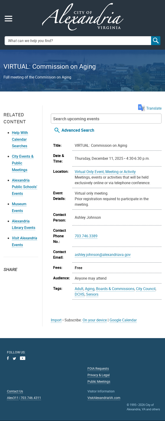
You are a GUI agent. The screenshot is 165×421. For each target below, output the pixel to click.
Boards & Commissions (115, 288)
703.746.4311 (31, 397)
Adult (79, 288)
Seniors (92, 294)
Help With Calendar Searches (20, 139)
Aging (89, 288)
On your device (95, 320)
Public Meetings (98, 381)
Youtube (22, 358)
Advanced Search (77, 130)
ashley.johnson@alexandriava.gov (103, 254)
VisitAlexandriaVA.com (103, 397)
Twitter (9, 278)
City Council (145, 288)
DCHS (79, 294)
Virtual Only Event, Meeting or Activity (105, 171)
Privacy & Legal (98, 375)
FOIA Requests (98, 368)
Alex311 (13, 397)
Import (56, 320)
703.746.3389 (86, 235)
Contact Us (15, 391)
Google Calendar (123, 320)
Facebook (19, 278)
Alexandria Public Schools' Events (24, 187)
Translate (150, 108)
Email (29, 278)
